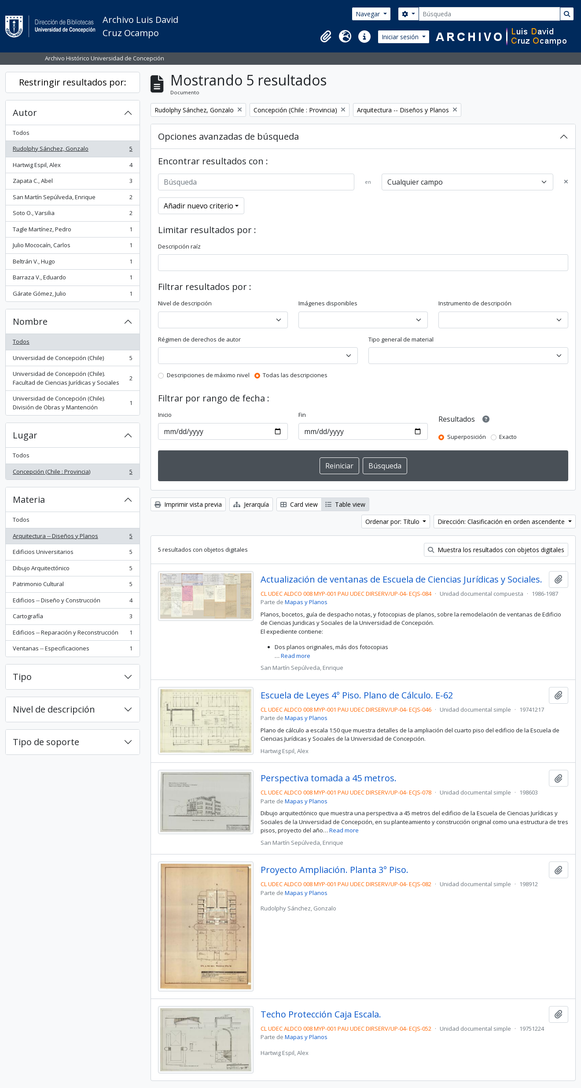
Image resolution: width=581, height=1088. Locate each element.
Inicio (165, 415)
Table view (345, 504)
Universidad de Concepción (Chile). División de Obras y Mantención (72, 402)
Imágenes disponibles (327, 303)
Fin (302, 415)
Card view (299, 504)
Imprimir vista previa (188, 504)
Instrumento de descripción (474, 303)
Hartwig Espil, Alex (72, 167)
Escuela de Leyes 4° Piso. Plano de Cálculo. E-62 (357, 695)
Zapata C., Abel (72, 183)
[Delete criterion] (566, 182)
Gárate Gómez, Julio (72, 295)
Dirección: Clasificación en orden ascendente (502, 521)
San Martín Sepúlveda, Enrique (72, 199)
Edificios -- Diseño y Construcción (72, 602)
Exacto (508, 437)
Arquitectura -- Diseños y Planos (72, 538)
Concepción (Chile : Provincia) (72, 473)
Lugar (25, 435)
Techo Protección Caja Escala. (321, 1014)
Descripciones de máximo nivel (208, 375)
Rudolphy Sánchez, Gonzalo (72, 150)
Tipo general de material (401, 339)
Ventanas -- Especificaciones (72, 650)
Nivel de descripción (54, 709)
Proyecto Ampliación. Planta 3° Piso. (334, 870)
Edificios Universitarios (72, 554)
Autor (25, 113)
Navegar (369, 14)
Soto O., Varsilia (72, 215)
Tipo (22, 677)
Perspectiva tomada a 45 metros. (329, 778)
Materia (29, 499)
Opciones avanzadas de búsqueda (228, 136)
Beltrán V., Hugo (72, 263)
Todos (21, 133)
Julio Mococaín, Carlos (72, 247)
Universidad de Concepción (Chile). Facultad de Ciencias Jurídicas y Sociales (72, 378)
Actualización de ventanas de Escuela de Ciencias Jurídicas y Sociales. (401, 579)
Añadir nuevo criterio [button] (198, 206)
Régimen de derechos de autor (199, 339)
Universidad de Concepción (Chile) (72, 360)
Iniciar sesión (401, 37)
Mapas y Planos (306, 602)
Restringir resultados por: (72, 82)
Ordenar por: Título (393, 521)
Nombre (30, 321)
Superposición (466, 437)
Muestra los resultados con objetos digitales (496, 550)
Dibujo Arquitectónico (72, 570)
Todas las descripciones (295, 375)
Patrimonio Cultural (72, 586)
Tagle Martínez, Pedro (72, 231)
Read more (295, 656)
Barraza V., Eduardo (72, 279)
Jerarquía (251, 504)
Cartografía (72, 618)
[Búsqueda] (489, 14)
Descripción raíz (179, 246)
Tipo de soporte (46, 742)
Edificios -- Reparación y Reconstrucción (72, 634)
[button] (325, 36)
